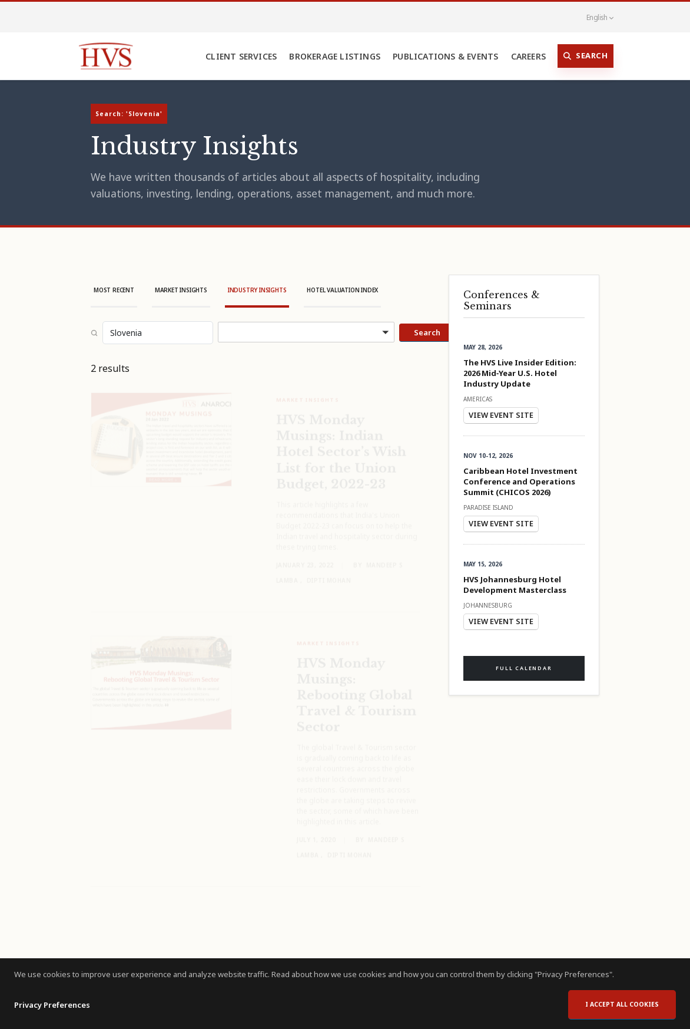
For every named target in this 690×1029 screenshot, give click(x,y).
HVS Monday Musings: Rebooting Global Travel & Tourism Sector (356, 687)
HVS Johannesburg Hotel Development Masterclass (514, 584)
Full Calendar (524, 668)
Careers (528, 56)
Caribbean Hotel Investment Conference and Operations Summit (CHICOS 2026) (520, 481)
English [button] (593, 17)
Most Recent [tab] (114, 290)
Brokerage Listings (334, 56)
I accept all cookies (622, 1008)
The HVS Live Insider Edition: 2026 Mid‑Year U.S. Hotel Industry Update (519, 373)
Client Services (241, 56)
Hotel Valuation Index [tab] (342, 290)
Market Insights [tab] (181, 290)
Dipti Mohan (329, 572)
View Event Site (501, 415)
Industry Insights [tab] (257, 290)
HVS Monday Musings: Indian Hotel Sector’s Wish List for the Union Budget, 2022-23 (341, 443)
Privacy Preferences (52, 1008)
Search (585, 56)
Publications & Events (445, 56)
